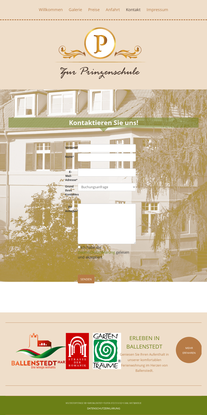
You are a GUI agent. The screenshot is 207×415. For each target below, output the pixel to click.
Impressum (157, 9)
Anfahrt (113, 9)
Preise (94, 9)
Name (69, 156)
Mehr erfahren (189, 350)
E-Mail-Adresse (70, 176)
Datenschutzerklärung (96, 252)
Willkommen (51, 9)
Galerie (75, 9)
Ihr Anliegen (70, 209)
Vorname (70, 147)
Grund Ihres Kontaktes (70, 190)
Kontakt (133, 9)
